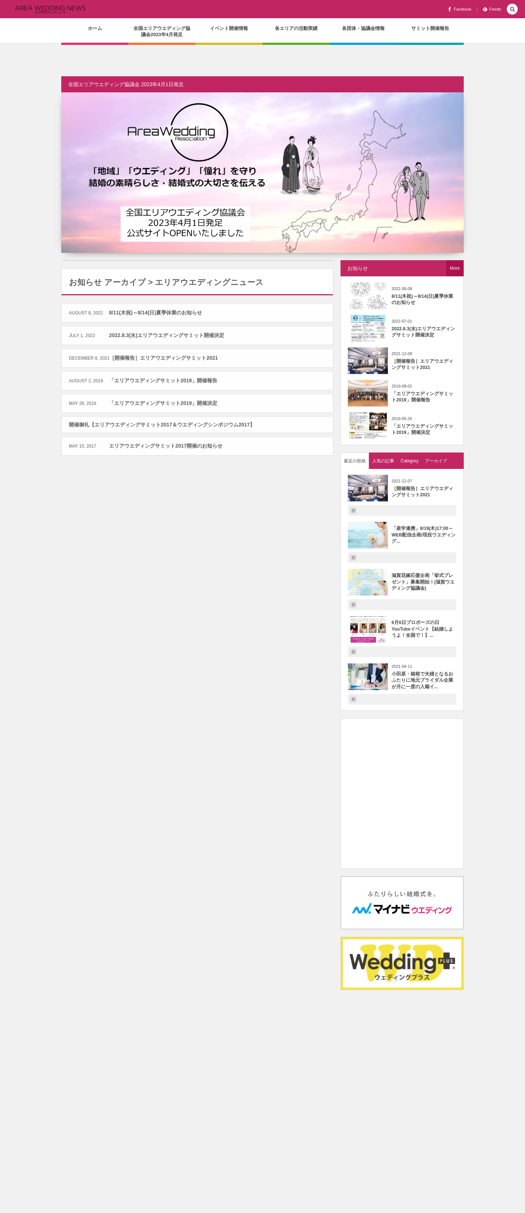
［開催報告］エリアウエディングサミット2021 (163, 361)
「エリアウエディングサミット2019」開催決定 (163, 406)
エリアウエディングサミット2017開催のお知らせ (165, 449)
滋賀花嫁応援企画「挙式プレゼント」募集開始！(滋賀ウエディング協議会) (423, 582)
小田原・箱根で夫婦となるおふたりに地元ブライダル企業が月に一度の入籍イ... (422, 680)
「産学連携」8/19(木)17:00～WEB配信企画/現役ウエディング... (424, 535)
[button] (512, 10)
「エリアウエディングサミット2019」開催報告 (163, 383)
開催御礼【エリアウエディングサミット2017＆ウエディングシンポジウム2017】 (162, 428)
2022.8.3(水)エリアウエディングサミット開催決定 (166, 338)
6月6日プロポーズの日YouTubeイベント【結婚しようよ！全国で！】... (422, 629)
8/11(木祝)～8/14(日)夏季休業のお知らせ (155, 316)
